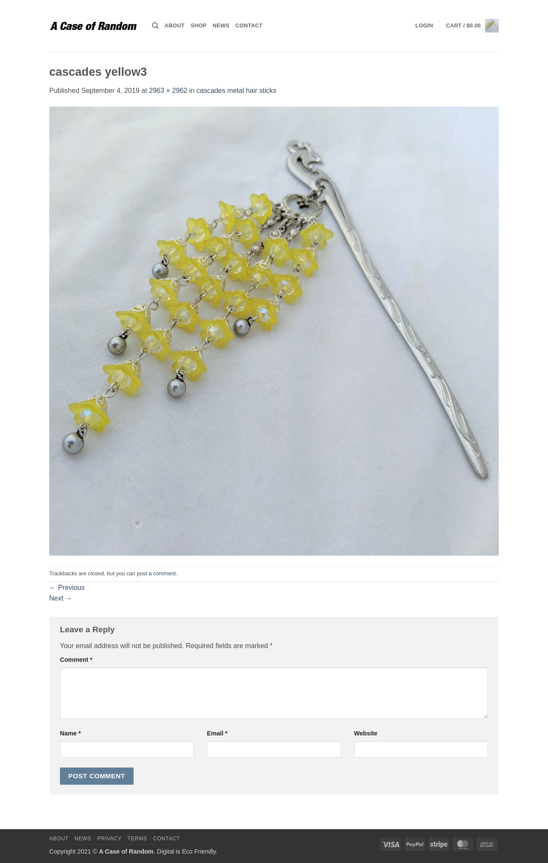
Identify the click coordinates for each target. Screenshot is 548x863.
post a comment (156, 573)
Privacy (109, 839)
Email (217, 733)
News (220, 25)
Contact (248, 25)
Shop (198, 25)
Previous (67, 587)
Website (366, 733)
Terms (137, 839)
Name (70, 733)
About (174, 25)
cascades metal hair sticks (237, 90)
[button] (424, 25)
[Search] (155, 26)
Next (60, 598)
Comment (76, 659)
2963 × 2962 (168, 90)
